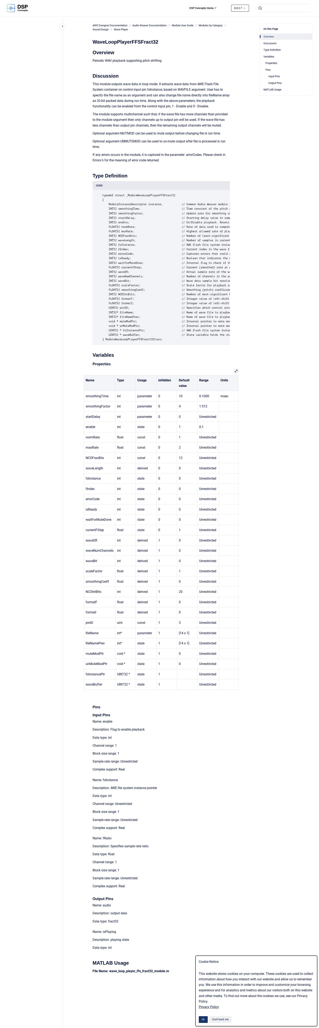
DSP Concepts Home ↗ (202, 8)
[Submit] (260, 8)
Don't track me (220, 1019)
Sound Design (101, 29)
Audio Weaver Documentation (149, 25)
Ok (203, 1019)
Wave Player (121, 29)
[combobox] (284, 8)
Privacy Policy (209, 1007)
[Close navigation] (62, 26)
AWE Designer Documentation (110, 25)
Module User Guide (182, 25)
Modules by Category (211, 25)
